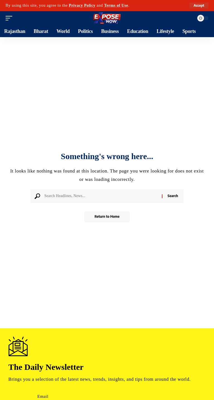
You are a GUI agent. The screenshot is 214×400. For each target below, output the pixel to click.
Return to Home (107, 217)
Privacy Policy (82, 5)
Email (42, 396)
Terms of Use (117, 5)
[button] (198, 6)
